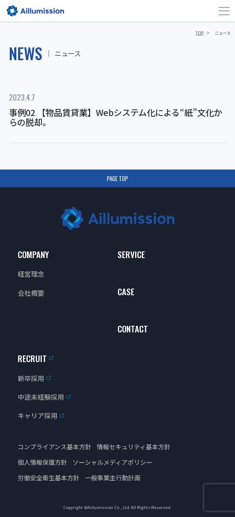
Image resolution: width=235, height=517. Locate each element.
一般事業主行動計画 (112, 477)
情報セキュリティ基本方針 (134, 446)
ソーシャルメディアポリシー (112, 462)
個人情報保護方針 (42, 462)
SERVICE (131, 254)
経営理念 (31, 273)
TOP (200, 33)
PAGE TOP (117, 178)
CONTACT (133, 328)
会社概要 (31, 292)
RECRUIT (32, 358)
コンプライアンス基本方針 (54, 446)
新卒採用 (31, 378)
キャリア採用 (37, 415)
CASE (126, 291)
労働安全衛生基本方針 (49, 477)
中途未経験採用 (41, 396)
